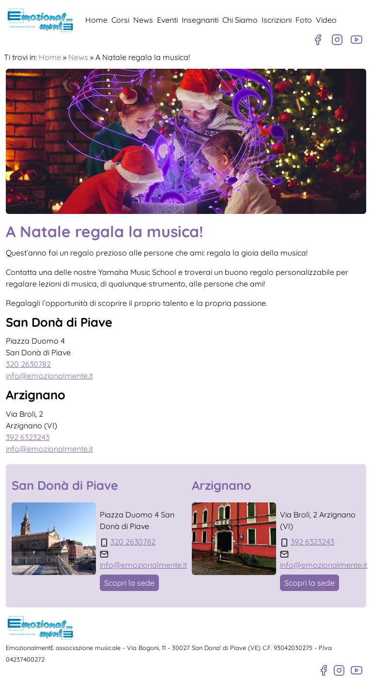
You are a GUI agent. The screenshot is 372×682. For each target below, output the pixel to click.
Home (96, 20)
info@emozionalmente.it (49, 375)
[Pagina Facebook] (317, 39)
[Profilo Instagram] (337, 39)
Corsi (120, 20)
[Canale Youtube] (356, 39)
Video (326, 20)
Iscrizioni (277, 20)
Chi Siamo (240, 20)
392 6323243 (27, 437)
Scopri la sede (129, 583)
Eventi (167, 20)
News (143, 20)
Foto (303, 20)
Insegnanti (200, 20)
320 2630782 (28, 364)
